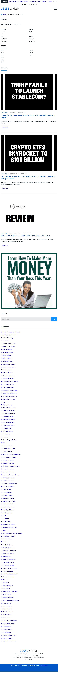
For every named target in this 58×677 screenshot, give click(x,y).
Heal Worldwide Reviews (9, 457)
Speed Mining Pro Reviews (10, 591)
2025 (31, 53)
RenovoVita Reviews (8, 577)
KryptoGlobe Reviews (9, 486)
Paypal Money (7, 556)
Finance (5, 437)
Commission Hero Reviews (10, 390)
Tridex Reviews (7, 609)
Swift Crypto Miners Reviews (11, 600)
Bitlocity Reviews (7, 358)
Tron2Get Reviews (8, 612)
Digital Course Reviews (9, 410)
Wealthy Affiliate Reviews (10, 635)
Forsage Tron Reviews (9, 448)
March (3, 31)
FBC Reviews (6, 434)
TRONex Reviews (7, 615)
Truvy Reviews (7, 617)
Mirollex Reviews (7, 512)
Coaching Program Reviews (10, 381)
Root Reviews (6, 582)
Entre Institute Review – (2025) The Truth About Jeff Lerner (25, 236)
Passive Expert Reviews (9, 550)
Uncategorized (7, 626)
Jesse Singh (4, 112)
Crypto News (13, 112)
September (4, 38)
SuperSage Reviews (8, 597)
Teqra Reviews (7, 603)
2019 (2, 53)
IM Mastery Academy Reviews (11, 466)
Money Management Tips (10, 527)
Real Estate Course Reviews (10, 574)
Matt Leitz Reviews (8, 504)
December (32, 41)
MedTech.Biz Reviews (9, 507)
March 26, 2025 (22, 112)
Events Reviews (7, 428)
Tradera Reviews (7, 606)
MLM (4, 515)
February (31, 29)
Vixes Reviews (7, 632)
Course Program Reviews (10, 396)
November (4, 41)
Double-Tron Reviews (9, 413)
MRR (4, 530)
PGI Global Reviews (8, 565)
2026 (31, 55)
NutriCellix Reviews (8, 545)
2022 (2, 60)
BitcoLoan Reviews (8, 352)
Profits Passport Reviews (10, 568)
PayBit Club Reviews (8, 553)
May (2, 34)
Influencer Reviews (8, 472)
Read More (5, 127)
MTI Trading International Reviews (12, 533)
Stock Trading (7, 594)
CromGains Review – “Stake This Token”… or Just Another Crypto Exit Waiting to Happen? (30, 1)
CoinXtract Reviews (8, 387)
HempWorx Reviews (8, 460)
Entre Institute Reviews (15, 233)
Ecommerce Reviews (8, 416)
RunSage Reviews (8, 585)
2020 (2, 55)
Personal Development (9, 559)
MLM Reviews (7, 521)
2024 (31, 50)
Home (4, 14)
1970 (2, 50)
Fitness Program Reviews (10, 440)
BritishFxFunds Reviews (9, 367)
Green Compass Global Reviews (11, 454)
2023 (2, 62)
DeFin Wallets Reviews (9, 408)
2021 (2, 57)
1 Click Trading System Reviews (11, 332)
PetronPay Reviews (8, 562)
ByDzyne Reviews (8, 373)
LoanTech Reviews (8, 495)
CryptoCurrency (13, 173)
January (3, 29)
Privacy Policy (44, 665)
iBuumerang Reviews (8, 463)
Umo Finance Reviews (9, 623)
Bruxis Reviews (7, 370)
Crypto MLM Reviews (9, 399)
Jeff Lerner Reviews (8, 480)
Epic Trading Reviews (9, 422)
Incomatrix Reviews (8, 469)
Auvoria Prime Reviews (9, 343)
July (2, 36)
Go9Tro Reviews (7, 451)
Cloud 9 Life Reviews (8, 378)
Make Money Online (8, 498)
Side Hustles (6, 588)
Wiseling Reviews (7, 638)
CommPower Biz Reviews (10, 393)
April (30, 31)
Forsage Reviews (7, 445)
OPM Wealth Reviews (9, 547)
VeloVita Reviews (7, 629)
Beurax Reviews (7, 349)
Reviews (5, 580)
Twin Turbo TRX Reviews (10, 620)
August (31, 36)
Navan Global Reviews (9, 536)
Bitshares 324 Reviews (9, 364)
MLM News (6, 518)
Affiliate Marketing (8, 338)
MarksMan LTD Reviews (9, 501)
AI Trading (6, 340)
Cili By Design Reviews (9, 375)
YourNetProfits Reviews (9, 641)
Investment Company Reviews (11, 475)
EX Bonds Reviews (8, 431)
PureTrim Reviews (8, 571)
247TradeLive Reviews (9, 335)
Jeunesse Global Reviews (10, 483)
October (31, 38)
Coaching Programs (8, 384)
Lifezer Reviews (7, 489)
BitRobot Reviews (7, 361)
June (30, 34)
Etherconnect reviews (9, 425)
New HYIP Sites (7, 539)
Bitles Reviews (7, 355)
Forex (4, 443)
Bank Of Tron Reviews (9, 346)
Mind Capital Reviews (8, 510)
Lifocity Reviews (7, 492)
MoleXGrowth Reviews (9, 524)
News (4, 542)
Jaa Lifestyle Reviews (9, 478)
